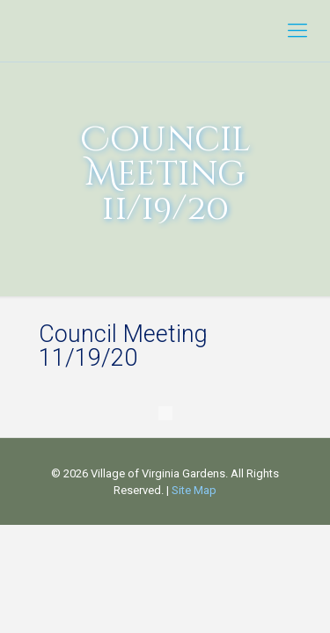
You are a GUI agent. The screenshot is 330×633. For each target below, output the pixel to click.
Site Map (194, 490)
